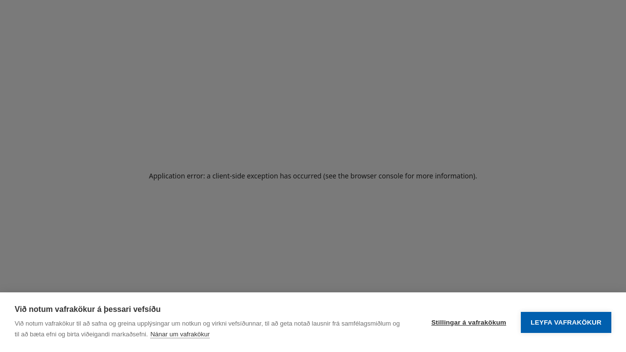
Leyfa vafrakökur (566, 322)
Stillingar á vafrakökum (468, 322)
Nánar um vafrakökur (179, 334)
